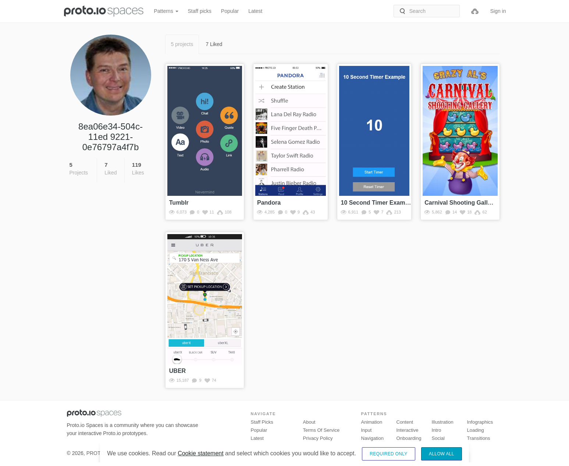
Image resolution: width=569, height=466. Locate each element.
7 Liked (214, 44)
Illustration (443, 422)
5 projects (182, 44)
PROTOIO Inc (102, 453)
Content (404, 422)
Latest (255, 11)
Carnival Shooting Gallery (460, 203)
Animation (372, 422)
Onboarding (409, 438)
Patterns (166, 11)
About (309, 422)
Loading (475, 430)
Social (438, 438)
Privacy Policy (318, 438)
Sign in (498, 11)
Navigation (372, 438)
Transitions (478, 438)
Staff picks (199, 11)
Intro (436, 430)
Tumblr (179, 203)
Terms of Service (321, 430)
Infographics (480, 422)
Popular (230, 11)
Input (366, 430)
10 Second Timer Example (377, 203)
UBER (177, 371)
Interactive (407, 430)
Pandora (269, 203)
